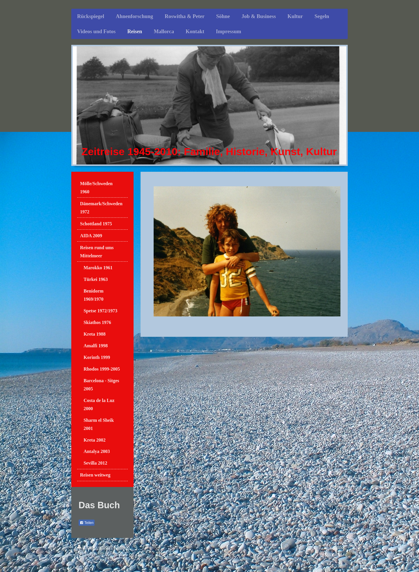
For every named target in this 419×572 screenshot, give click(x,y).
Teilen (86, 523)
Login (336, 547)
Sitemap (122, 547)
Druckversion (94, 547)
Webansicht (330, 554)
